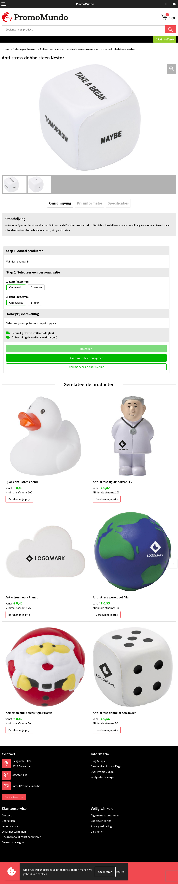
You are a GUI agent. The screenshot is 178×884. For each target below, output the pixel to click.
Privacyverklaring (101, 826)
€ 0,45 (14, 603)
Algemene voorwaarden (105, 815)
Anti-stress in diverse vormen (75, 49)
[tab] (60, 203)
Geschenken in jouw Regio (106, 766)
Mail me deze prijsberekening (86, 367)
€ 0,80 (14, 487)
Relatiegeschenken (24, 49)
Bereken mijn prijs (19, 499)
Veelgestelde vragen (103, 777)
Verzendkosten (11, 826)
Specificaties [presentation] (118, 203)
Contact (7, 815)
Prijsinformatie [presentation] (89, 203)
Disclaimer (97, 831)
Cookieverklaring (101, 820)
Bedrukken (8, 820)
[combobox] (83, 29)
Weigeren (120, 871)
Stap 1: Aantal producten (25, 250)
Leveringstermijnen (14, 831)
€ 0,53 (101, 603)
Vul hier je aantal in (17, 261)
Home (5, 49)
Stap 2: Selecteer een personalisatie (33, 272)
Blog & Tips (98, 761)
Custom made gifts (13, 842)
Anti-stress (47, 49)
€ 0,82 (101, 487)
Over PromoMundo (102, 772)
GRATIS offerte (165, 39)
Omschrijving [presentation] (60, 203)
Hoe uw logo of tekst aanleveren (21, 837)
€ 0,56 (101, 718)
